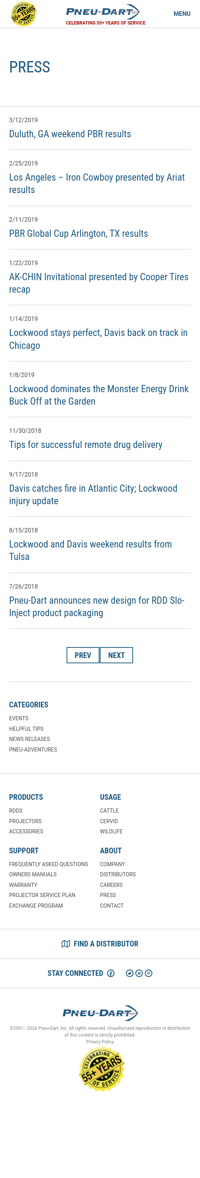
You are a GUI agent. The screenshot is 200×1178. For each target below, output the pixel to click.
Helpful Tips (26, 729)
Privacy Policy (100, 1042)
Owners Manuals (33, 874)
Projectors (25, 821)
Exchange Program (36, 906)
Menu (182, 13)
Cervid (109, 821)
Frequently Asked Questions (48, 864)
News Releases (29, 739)
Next (116, 655)
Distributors (118, 874)
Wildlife (111, 831)
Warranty (23, 885)
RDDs (15, 811)
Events (18, 718)
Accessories (26, 831)
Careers (111, 885)
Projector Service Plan (42, 895)
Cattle (109, 811)
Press (108, 895)
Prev (83, 655)
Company (112, 864)
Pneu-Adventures (33, 750)
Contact (112, 906)
